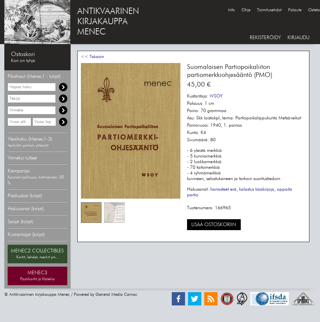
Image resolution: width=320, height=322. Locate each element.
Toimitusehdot (269, 10)
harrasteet (219, 189)
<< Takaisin (92, 57)
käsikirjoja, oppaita (273, 189)
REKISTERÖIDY (265, 37)
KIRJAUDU (298, 37)
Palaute (294, 10)
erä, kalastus (242, 189)
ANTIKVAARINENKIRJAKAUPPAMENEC (108, 21)
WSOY (216, 96)
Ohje (245, 10)
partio (192, 195)
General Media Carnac (116, 294)
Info (231, 10)
